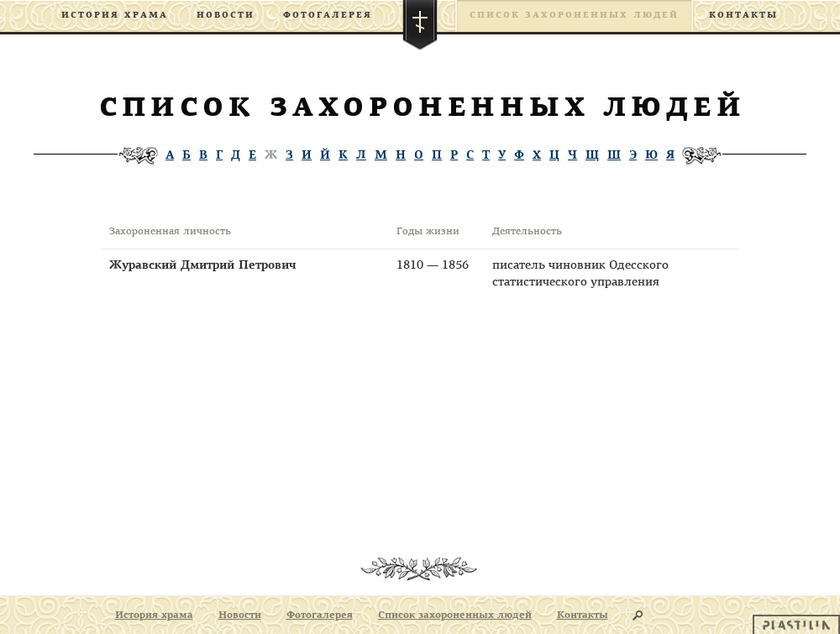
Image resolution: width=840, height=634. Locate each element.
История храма (114, 15)
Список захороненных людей (574, 15)
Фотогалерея (327, 15)
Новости (226, 15)
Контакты (743, 15)
